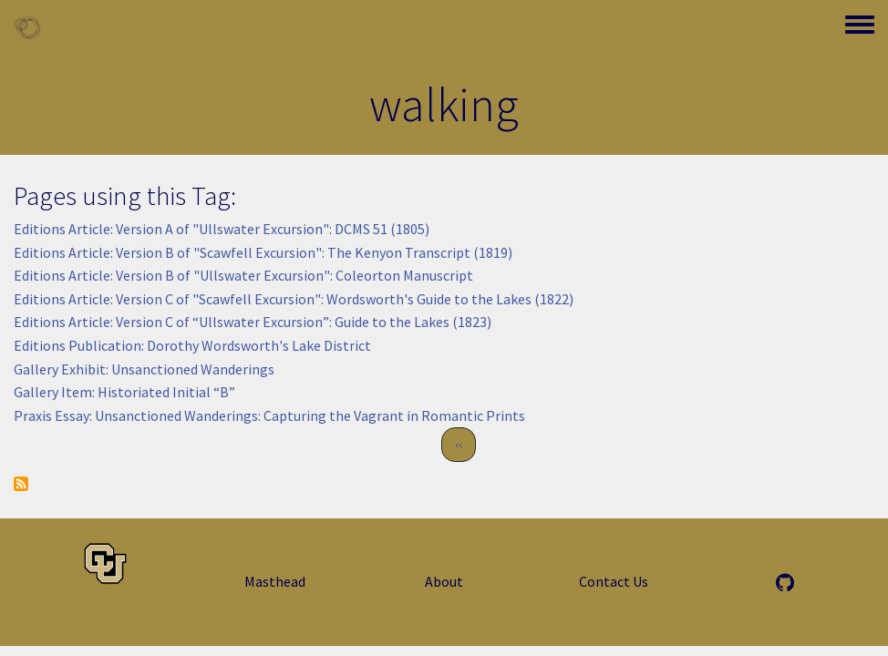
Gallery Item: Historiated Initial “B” (124, 392)
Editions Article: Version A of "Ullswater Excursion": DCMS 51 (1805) (221, 229)
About (444, 581)
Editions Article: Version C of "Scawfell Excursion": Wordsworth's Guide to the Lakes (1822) (293, 299)
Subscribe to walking (21, 484)
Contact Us (613, 581)
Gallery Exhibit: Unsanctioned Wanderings (144, 369)
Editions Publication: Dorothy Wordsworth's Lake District (192, 345)
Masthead (274, 581)
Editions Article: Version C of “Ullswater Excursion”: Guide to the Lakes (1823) (252, 322)
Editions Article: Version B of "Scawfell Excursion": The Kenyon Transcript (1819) (263, 252)
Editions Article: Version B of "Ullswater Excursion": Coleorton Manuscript (243, 275)
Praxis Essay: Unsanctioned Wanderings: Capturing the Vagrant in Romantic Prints (269, 415)
